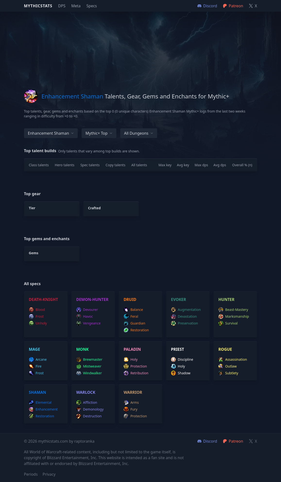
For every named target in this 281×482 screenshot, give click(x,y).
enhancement (43, 409)
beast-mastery (233, 309)
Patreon (233, 441)
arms (131, 402)
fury (130, 409)
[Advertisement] (141, 46)
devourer (87, 309)
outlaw (227, 366)
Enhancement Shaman (51, 133)
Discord (207, 441)
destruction (89, 416)
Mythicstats (38, 6)
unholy (38, 323)
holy (131, 359)
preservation (184, 323)
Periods (31, 474)
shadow (180, 373)
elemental (40, 402)
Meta (75, 6)
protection (135, 366)
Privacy (49, 474)
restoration (136, 330)
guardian (134, 323)
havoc (84, 316)
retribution (136, 373)
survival (228, 323)
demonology (90, 409)
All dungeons (138, 133)
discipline (182, 359)
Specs (91, 6)
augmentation (186, 309)
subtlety (228, 373)
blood (37, 309)
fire (35, 366)
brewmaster (89, 359)
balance (133, 309)
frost (36, 316)
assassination (232, 359)
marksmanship (233, 316)
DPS (61, 6)
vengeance (88, 323)
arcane (38, 359)
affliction (86, 402)
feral (131, 316)
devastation (184, 316)
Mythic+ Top (98, 133)
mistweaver (89, 366)
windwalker (89, 373)
